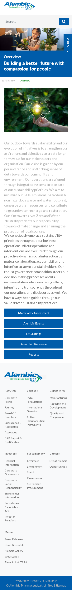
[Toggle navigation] (63, 5)
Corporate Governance (12, 472)
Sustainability (8, 80)
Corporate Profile (11, 399)
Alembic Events (33, 323)
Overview (33, 460)
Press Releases (14, 539)
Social (30, 472)
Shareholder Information (12, 495)
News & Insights (15, 545)
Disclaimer (51, 580)
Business (32, 390)
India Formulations (34, 399)
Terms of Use (37, 580)
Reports (33, 354)
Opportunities (58, 466)
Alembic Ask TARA (16, 562)
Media (9, 532)
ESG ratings (33, 333)
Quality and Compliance (57, 415)
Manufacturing (58, 397)
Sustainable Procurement (35, 485)
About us (10, 390)
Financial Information (12, 462)
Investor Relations (10, 518)
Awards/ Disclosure (34, 344)
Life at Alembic (58, 460)
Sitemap (60, 585)
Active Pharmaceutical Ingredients (36, 420)
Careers (55, 453)
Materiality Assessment (33, 313)
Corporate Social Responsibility (13, 483)
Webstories (12, 556)
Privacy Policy (22, 580)
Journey (9, 407)
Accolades (11, 432)
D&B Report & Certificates (13, 440)
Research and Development (58, 405)
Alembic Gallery (14, 550)
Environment (34, 466)
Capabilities (57, 390)
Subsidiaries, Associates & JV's (13, 506)
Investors (11, 453)
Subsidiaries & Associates (13, 424)
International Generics (34, 409)
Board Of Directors (10, 415)
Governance (34, 478)
